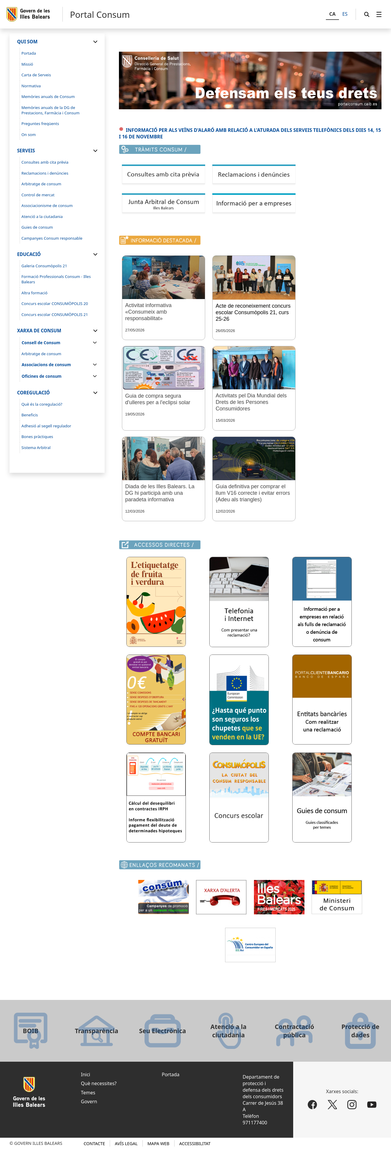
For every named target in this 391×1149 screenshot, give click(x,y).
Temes (88, 1092)
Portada (171, 1074)
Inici (85, 1074)
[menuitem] (379, 14)
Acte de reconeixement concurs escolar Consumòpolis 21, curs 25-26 (253, 312)
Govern (89, 1101)
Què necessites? (99, 1083)
